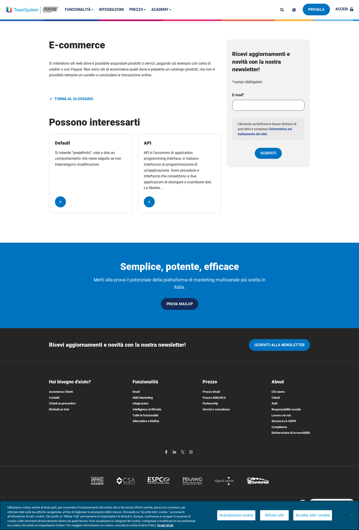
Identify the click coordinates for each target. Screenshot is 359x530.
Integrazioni (111, 9)
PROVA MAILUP (179, 304)
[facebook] (166, 452)
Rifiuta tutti (274, 515)
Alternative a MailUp (146, 421)
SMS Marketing (143, 397)
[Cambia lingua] (294, 10)
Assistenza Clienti (61, 391)
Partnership (210, 403)
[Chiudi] (352, 515)
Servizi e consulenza (216, 409)
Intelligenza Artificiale (147, 409)
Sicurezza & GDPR (284, 421)
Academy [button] (161, 9)
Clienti (276, 397)
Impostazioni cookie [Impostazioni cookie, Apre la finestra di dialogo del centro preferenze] (236, 515)
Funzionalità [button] (79, 9)
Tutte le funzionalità (145, 415)
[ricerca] (282, 10)
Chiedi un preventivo (62, 403)
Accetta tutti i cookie (312, 515)
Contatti (54, 397)
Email (136, 391)
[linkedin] (175, 452)
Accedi (344, 9)
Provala (316, 9)
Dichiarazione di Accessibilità (291, 432)
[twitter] (183, 452)
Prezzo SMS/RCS (214, 397)
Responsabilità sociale (286, 409)
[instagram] (191, 452)
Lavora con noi (281, 415)
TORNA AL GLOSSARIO (71, 99)
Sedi (274, 403)
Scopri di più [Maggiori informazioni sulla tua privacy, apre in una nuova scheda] (165, 525)
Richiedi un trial (59, 409)
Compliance (279, 427)
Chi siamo (278, 391)
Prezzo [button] (137, 9)
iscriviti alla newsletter (279, 345)
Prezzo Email (211, 391)
